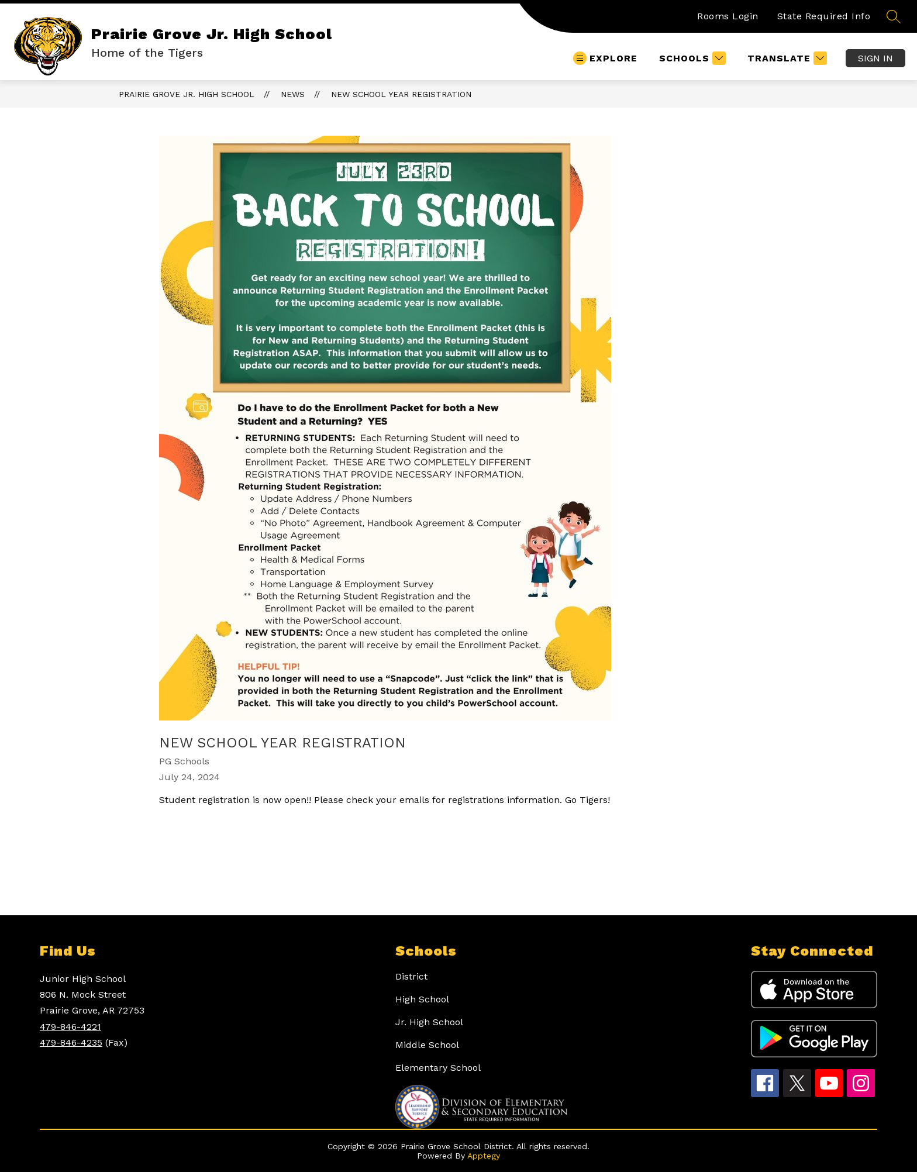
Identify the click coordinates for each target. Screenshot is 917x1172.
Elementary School (438, 1067)
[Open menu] (605, 58)
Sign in (875, 58)
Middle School (427, 1044)
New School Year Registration (401, 94)
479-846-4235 (71, 1042)
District (411, 976)
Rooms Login (728, 16)
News (293, 94)
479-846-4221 (70, 1026)
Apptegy (483, 1155)
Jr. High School (429, 1022)
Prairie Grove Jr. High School (186, 94)
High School (422, 999)
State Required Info (824, 16)
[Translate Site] (785, 58)
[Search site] (894, 16)
